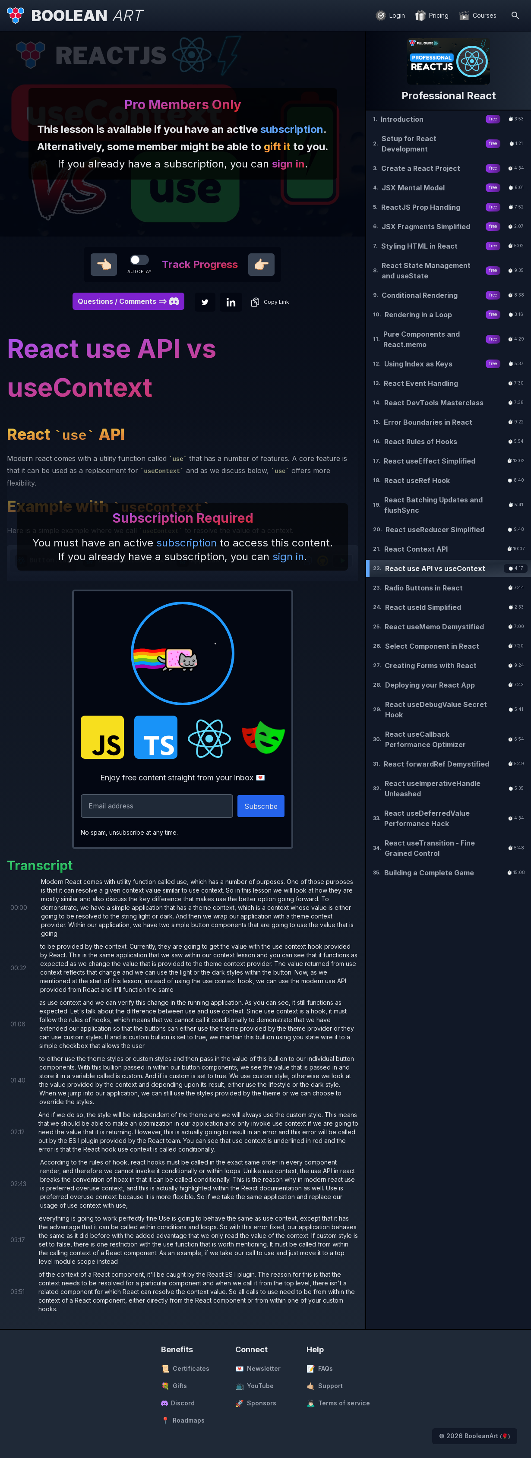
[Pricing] (432, 15)
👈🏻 (104, 264)
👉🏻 (261, 264)
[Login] (390, 15)
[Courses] (477, 15)
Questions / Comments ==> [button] (128, 301)
